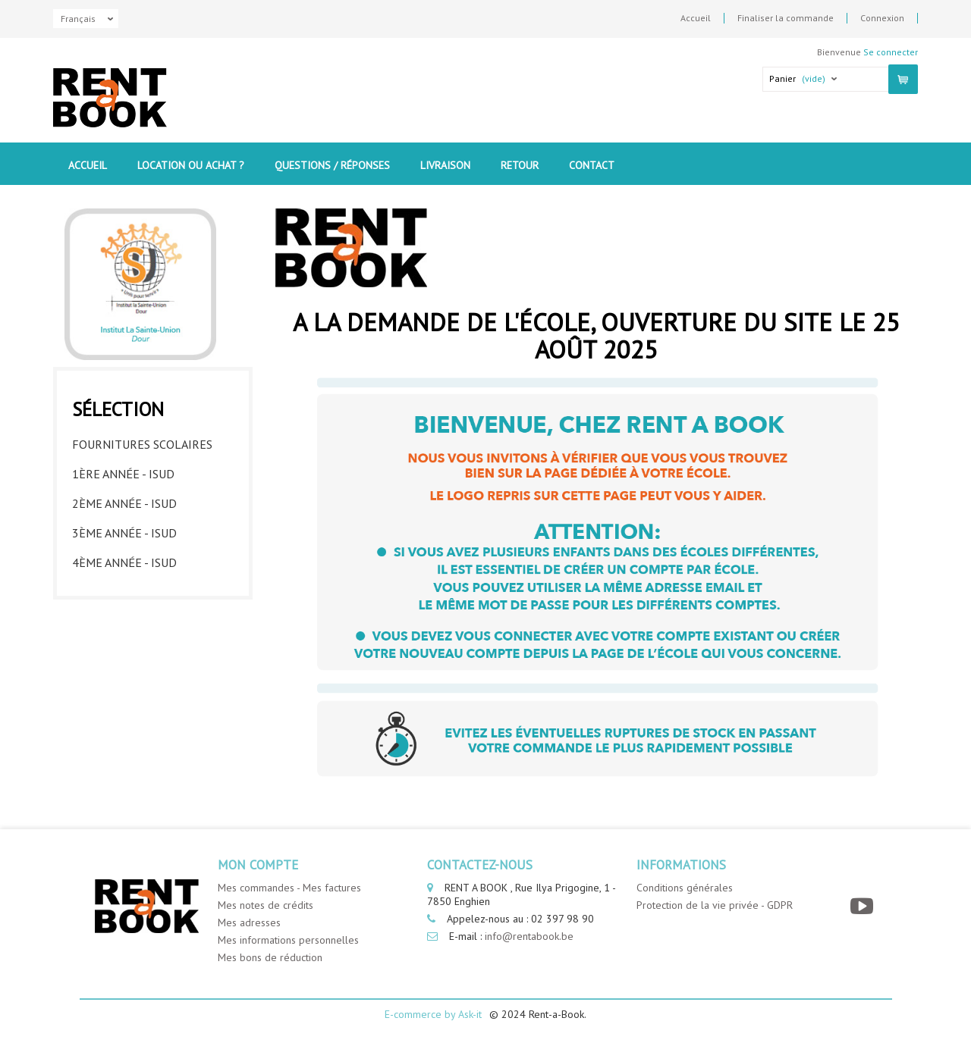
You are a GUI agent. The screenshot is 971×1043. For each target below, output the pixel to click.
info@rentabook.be (529, 936)
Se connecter (890, 52)
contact (591, 165)
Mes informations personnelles (288, 940)
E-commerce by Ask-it (433, 1014)
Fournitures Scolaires (142, 440)
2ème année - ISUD (124, 499)
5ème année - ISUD (124, 588)
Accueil (695, 18)
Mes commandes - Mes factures (289, 887)
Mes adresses (249, 922)
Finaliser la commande (785, 18)
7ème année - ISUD (124, 647)
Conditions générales (684, 887)
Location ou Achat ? (190, 165)
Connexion (882, 18)
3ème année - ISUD (124, 529)
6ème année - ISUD (124, 617)
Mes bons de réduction (270, 957)
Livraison (445, 165)
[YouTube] (863, 906)
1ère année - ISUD (123, 470)
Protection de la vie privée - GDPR (714, 905)
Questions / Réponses (332, 165)
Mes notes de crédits (265, 905)
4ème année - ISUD (124, 558)
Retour (520, 165)
